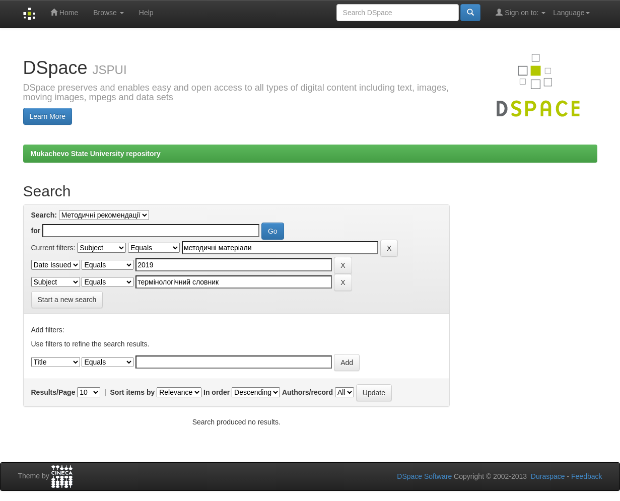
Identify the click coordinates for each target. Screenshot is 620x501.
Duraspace (548, 476)
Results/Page (53, 392)
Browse (108, 13)
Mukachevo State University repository (96, 154)
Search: (44, 215)
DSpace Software (424, 476)
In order (216, 392)
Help (146, 13)
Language (571, 13)
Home (64, 12)
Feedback (586, 476)
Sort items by (132, 392)
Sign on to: (520, 12)
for (36, 231)
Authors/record (307, 392)
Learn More (48, 116)
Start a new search (67, 300)
